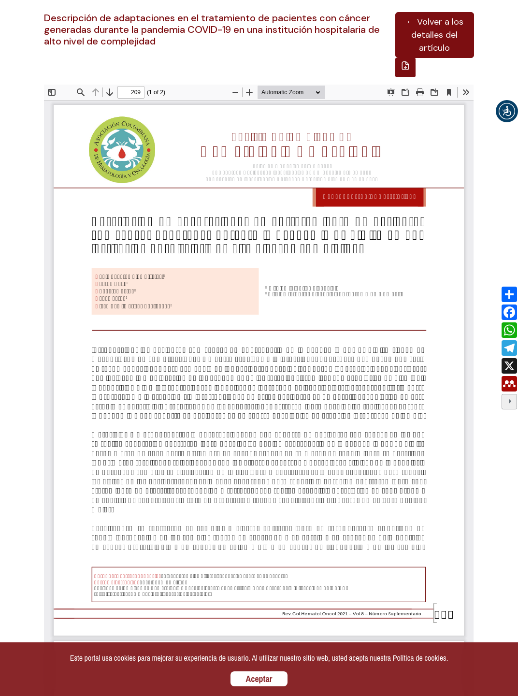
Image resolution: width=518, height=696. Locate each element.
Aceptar (259, 679)
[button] (507, 111)
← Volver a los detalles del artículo (434, 35)
